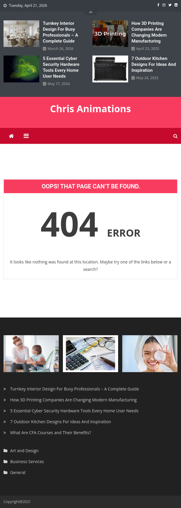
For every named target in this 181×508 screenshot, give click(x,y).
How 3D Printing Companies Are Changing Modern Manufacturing (149, 32)
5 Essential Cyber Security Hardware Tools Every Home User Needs (61, 67)
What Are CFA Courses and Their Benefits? (50, 432)
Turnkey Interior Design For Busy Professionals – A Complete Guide (60, 32)
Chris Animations (90, 108)
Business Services (27, 461)
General (17, 472)
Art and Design (24, 450)
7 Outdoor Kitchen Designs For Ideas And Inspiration (153, 64)
